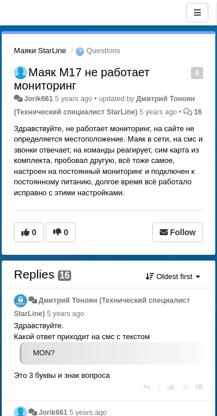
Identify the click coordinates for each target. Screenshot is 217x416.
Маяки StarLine (40, 50)
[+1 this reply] (171, 387)
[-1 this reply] (199, 387)
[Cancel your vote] (185, 387)
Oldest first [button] (173, 276)
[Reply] (146, 387)
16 (198, 112)
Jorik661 (38, 99)
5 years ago (65, 314)
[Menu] (197, 13)
